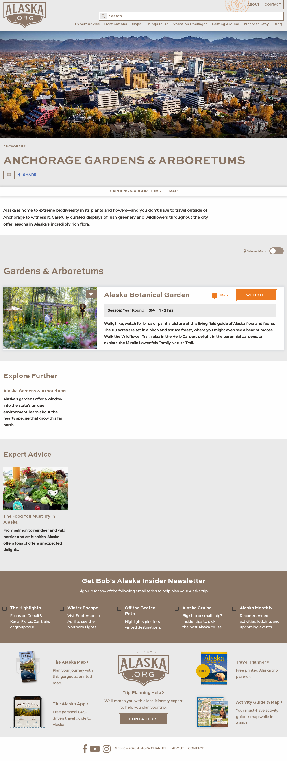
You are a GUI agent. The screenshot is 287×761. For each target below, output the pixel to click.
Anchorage (14, 146)
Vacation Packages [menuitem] (190, 24)
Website (256, 295)
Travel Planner (252, 662)
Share (27, 175)
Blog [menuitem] (277, 24)
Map (173, 191)
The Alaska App (71, 704)
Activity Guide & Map (259, 702)
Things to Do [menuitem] (157, 24)
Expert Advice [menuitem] (87, 24)
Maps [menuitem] (136, 24)
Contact (273, 4)
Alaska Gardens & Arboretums (35, 391)
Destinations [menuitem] (115, 24)
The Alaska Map (71, 662)
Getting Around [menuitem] (225, 24)
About (253, 4)
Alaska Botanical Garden (146, 295)
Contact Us (143, 719)
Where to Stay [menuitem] (256, 24)
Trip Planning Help (143, 693)
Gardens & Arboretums (135, 191)
